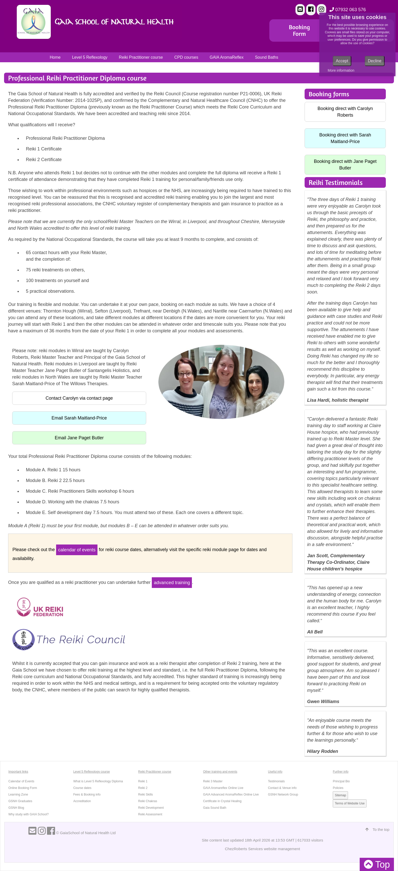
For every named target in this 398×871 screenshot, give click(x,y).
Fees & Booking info (87, 794)
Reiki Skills (145, 794)
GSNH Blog (16, 808)
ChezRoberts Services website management (262, 849)
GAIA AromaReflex (226, 57)
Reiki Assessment (150, 814)
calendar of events (76, 549)
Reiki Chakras (147, 801)
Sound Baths (266, 57)
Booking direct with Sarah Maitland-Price (345, 138)
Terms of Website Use (349, 803)
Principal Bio (341, 781)
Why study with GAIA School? (28, 814)
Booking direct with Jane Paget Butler (345, 164)
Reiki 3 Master (213, 781)
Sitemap (340, 795)
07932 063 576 (347, 9)
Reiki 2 (142, 788)
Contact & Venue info (282, 788)
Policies (338, 788)
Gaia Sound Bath (214, 808)
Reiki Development (151, 808)
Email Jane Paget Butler (79, 437)
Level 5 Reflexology (90, 57)
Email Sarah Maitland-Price (79, 418)
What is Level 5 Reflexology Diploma (98, 781)
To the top (377, 829)
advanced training (172, 582)
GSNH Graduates (20, 801)
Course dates (82, 788)
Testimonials (276, 781)
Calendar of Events (21, 781)
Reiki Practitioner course (141, 57)
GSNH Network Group (283, 794)
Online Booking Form (22, 788)
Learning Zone (18, 794)
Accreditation (82, 801)
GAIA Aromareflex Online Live (223, 788)
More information (341, 70)
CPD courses (186, 57)
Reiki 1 (142, 781)
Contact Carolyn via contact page (79, 398)
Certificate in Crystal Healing (222, 801)
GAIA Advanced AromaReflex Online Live (231, 794)
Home (55, 57)
